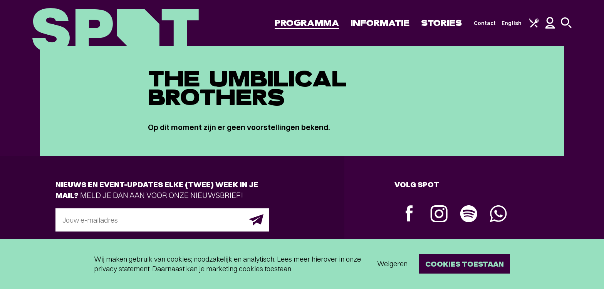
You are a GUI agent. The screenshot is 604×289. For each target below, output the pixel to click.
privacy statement (121, 268)
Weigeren (392, 263)
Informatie (380, 23)
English (512, 23)
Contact (485, 23)
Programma (307, 23)
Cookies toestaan (464, 264)
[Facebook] (409, 214)
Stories (441, 23)
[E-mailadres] (162, 220)
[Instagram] (439, 215)
